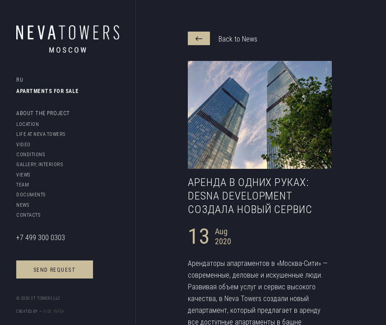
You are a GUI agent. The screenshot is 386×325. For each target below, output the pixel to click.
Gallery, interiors (39, 164)
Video (23, 144)
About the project (43, 113)
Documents (31, 194)
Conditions (30, 154)
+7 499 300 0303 (40, 237)
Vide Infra (54, 311)
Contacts (28, 215)
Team (22, 184)
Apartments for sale (47, 91)
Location (27, 124)
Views (23, 175)
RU (20, 79)
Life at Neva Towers (40, 134)
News (22, 205)
